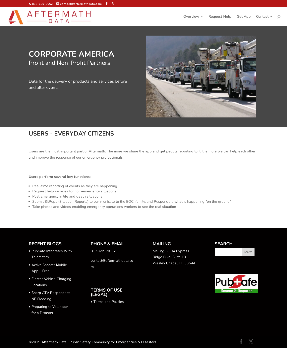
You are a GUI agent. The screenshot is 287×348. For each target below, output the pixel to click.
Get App (244, 17)
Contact (262, 17)
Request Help (219, 17)
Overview (191, 17)
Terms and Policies (108, 301)
